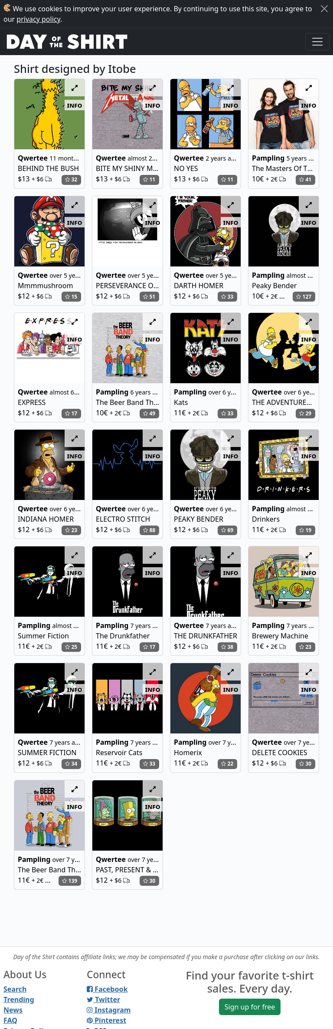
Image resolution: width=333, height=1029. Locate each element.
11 (149, 179)
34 (71, 763)
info (74, 105)
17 (71, 413)
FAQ (10, 1020)
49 (149, 413)
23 (71, 530)
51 (149, 296)
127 (303, 296)
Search (14, 989)
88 (149, 530)
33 (227, 296)
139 (69, 880)
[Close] (324, 8)
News (13, 1010)
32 (71, 179)
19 (305, 530)
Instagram (109, 1010)
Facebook (107, 989)
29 (305, 413)
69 (227, 530)
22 (227, 763)
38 (227, 647)
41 (305, 179)
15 (71, 296)
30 (305, 763)
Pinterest (106, 1020)
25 (71, 647)
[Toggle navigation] (317, 41)
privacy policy (38, 19)
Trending (18, 999)
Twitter (103, 999)
